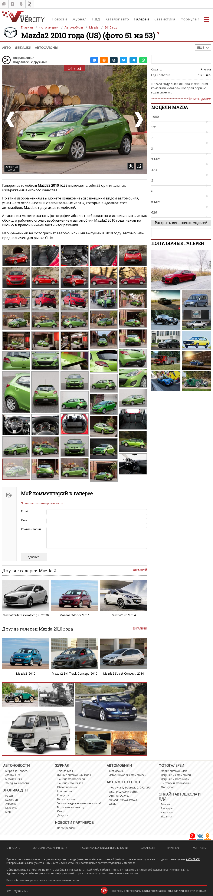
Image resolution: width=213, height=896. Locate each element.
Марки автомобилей (174, 771)
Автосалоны (46, 47)
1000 (155, 116)
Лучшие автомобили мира (74, 775)
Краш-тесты (64, 791)
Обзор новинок (67, 787)
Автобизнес (12, 775)
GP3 (148, 787)
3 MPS (156, 159)
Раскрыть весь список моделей (181, 222)
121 (154, 127)
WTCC (119, 795)
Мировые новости (16, 771)
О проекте (13, 848)
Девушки (23, 47)
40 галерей (140, 570)
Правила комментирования (40, 503)
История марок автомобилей (127, 775)
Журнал (79, 19)
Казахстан (11, 799)
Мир (8, 812)
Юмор (61, 811)
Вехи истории (66, 799)
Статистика (164, 19)
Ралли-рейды (129, 791)
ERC (118, 791)
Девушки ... (64, 815)
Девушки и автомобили (176, 775)
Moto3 (133, 799)
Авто (6, 47)
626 (154, 212)
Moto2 (124, 799)
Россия (9, 795)
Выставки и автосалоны (176, 783)
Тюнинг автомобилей (71, 779)
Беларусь (11, 808)
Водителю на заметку (70, 807)
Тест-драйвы (65, 771)
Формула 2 (131, 787)
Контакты (200, 848)
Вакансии (148, 848)
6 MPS (156, 201)
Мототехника (13, 779)
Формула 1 (190, 19)
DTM (111, 795)
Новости (59, 19)
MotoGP (114, 799)
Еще (200, 47)
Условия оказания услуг (50, 848)
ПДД (96, 19)
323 (154, 170)
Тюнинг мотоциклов (70, 783)
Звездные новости (17, 783)
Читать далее (199, 98)
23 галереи (140, 628)
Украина (10, 804)
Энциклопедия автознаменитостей (79, 803)
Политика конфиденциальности (104, 848)
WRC (111, 791)
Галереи (141, 19)
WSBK (112, 804)
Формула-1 (116, 787)
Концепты (63, 795)
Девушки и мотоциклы (175, 779)
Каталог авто (117, 19)
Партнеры (173, 848)
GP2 (142, 787)
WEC (127, 795)
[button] (94, 60)
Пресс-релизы (66, 828)
